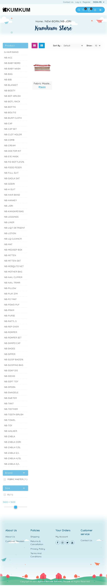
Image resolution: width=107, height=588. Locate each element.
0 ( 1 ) (9, 494)
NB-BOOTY (9, 90)
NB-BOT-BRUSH (12, 96)
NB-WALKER (10, 431)
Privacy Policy (38, 549)
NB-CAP (8, 123)
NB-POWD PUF (12, 304)
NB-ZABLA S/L (11, 453)
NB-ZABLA (9, 436)
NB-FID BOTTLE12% (14, 162)
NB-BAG (8, 74)
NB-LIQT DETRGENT (14, 227)
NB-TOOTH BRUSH (14, 414)
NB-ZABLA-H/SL (12, 458)
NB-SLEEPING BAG (13, 365)
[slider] (15, 507)
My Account (62, 536)
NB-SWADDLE (11, 392)
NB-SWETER (10, 398)
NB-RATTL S (10, 321)
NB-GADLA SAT (12, 178)
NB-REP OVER (11, 326)
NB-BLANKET (11, 85)
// (57, 21)
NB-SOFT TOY (11, 381)
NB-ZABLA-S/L (12, 464)
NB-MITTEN (10, 255)
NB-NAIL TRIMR (12, 282)
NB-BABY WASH (12, 68)
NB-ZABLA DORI (12, 442)
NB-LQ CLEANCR (13, 238)
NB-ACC (8, 57)
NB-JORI (66, 21)
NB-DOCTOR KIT (12, 151)
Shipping (35, 536)
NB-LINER (9, 222)
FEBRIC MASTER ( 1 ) (16, 479)
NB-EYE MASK (11, 156)
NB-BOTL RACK (12, 101)
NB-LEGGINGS (11, 216)
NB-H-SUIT (9, 189)
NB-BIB (8, 79)
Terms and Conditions (36, 555)
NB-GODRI (9, 184)
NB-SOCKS (9, 376)
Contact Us (68, 2)
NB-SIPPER (9, 354)
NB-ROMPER (10, 332)
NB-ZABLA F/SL (12, 447)
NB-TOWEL (10, 420)
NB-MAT (8, 244)
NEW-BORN (52, 21)
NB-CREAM (10, 145)
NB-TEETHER (11, 409)
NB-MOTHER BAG (13, 271)
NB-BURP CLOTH (13, 118)
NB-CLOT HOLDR (13, 134)
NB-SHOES (9, 348)
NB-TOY (8, 425)
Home (39, 21)
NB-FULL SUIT (11, 173)
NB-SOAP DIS (11, 370)
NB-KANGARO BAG (14, 211)
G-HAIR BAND (11, 52)
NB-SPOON (9, 387)
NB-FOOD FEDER (13, 167)
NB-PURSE (9, 315)
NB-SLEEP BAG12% (13, 359)
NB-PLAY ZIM (11, 293)
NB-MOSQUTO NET (14, 266)
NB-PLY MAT (10, 299)
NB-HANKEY (10, 200)
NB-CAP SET (10, 129)
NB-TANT (9, 403)
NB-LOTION (10, 233)
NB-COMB (9, 140)
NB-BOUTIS (10, 112)
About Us (10, 536)
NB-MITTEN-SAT (12, 260)
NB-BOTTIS (10, 107)
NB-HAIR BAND (12, 194)
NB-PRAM (9, 310)
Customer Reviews (14, 541)
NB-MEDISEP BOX (13, 249)
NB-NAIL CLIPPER (13, 277)
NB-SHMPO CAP (12, 343)
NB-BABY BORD (12, 63)
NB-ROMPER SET (13, 337)
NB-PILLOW (10, 288)
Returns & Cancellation (37, 543)
